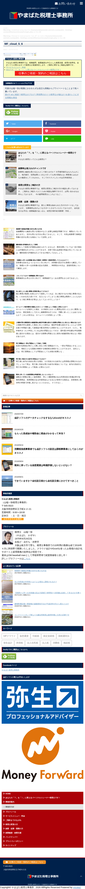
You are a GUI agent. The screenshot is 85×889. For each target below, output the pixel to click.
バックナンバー (11, 837)
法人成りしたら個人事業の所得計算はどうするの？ (32, 291)
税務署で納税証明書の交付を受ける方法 (29, 229)
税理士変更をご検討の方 (29, 185)
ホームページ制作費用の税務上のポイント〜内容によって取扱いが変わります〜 (42, 307)
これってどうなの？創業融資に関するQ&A (30, 276)
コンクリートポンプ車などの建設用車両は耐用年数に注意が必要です (41, 615)
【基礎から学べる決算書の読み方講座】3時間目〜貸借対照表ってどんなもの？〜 (42, 260)
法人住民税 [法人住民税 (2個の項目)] (32, 643)
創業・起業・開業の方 (28, 202)
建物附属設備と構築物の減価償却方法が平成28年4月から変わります (41, 604)
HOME (8, 794)
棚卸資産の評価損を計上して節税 (27, 244)
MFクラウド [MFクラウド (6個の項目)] (9, 636)
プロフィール (10, 812)
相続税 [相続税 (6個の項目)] (66, 643)
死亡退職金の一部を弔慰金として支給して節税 (31, 343)
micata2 (77, 887)
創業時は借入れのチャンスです (32, 168)
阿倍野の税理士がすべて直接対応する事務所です (42, 884)
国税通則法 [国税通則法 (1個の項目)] (63, 636)
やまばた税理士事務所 (10, 670)
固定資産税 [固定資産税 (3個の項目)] (48, 636)
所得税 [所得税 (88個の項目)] (19, 643)
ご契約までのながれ (13, 820)
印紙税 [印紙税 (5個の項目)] (36, 636)
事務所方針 (9, 807)
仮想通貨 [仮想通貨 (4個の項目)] (24, 636)
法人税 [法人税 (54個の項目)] (45, 643)
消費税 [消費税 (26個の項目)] (56, 643)
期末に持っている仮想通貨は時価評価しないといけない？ (34, 374)
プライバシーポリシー (14, 841)
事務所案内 (9, 802)
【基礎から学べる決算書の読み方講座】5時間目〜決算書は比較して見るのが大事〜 (47, 593)
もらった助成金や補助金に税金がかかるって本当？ (39, 433)
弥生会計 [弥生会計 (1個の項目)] (7, 643)
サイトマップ (10, 845)
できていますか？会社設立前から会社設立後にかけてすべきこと (46, 481)
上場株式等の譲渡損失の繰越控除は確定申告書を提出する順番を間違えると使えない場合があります (48, 322)
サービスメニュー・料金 (16, 67)
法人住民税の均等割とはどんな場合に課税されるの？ (35, 582)
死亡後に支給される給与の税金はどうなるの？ (31, 359)
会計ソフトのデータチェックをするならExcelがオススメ (42, 418)
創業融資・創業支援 (13, 833)
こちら (27, 558)
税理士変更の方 (11, 824)
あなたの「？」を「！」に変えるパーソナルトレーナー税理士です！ (33, 70)
